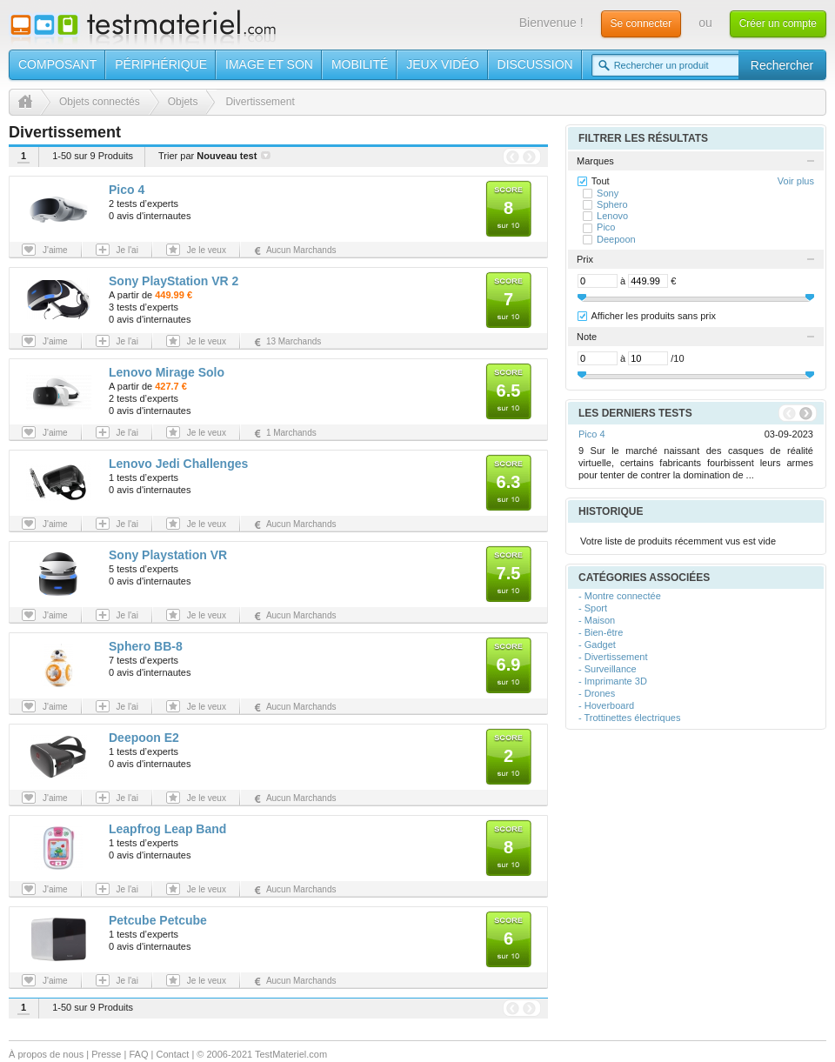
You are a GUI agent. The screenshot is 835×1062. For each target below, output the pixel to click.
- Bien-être (600, 632)
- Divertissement (612, 656)
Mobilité (359, 64)
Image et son (269, 64)
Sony (607, 193)
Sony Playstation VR (168, 555)
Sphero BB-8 (146, 646)
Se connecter (641, 23)
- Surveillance (607, 669)
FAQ (138, 1054)
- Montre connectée (619, 596)
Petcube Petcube (158, 920)
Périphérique (161, 64)
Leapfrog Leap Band (167, 829)
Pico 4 (126, 190)
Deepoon (616, 239)
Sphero (612, 204)
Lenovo (612, 215)
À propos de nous (46, 1054)
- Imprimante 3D (612, 681)
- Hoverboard (606, 705)
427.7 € (171, 386)
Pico (606, 227)
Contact (172, 1054)
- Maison (596, 620)
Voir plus (796, 181)
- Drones (596, 693)
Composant (57, 64)
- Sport (592, 608)
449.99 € (173, 295)
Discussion (535, 64)
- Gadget (597, 644)
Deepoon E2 (144, 738)
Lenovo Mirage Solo (166, 372)
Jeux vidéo (442, 64)
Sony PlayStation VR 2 (173, 281)
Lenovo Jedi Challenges (178, 464)
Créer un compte (778, 23)
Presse (106, 1054)
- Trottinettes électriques (629, 717)
